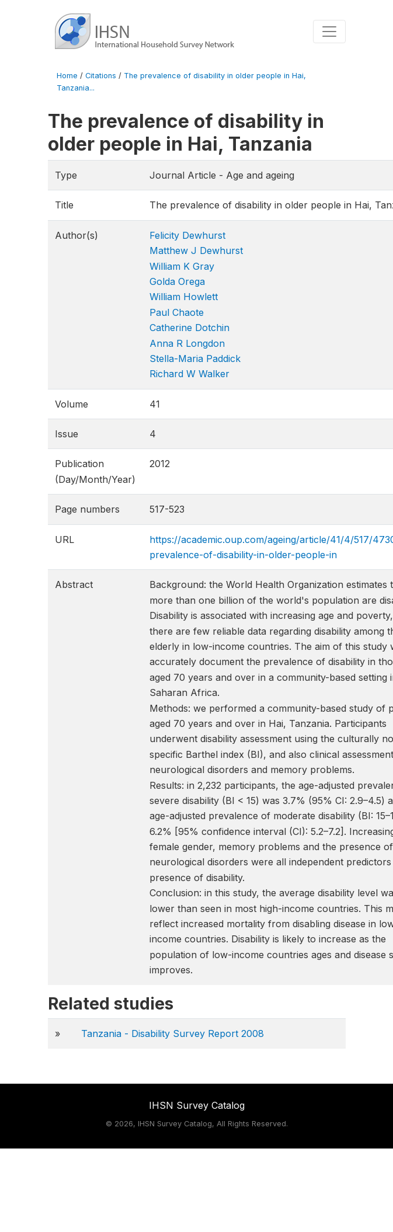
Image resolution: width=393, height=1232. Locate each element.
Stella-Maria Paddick (195, 358)
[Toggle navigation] (329, 31)
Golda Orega (177, 281)
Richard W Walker (189, 374)
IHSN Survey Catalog (197, 1105)
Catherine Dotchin (189, 327)
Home (67, 75)
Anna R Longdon (187, 343)
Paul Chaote (176, 312)
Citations (100, 75)
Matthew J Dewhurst (196, 250)
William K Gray (181, 266)
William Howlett (183, 296)
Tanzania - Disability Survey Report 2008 (172, 1033)
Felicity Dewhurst (187, 235)
